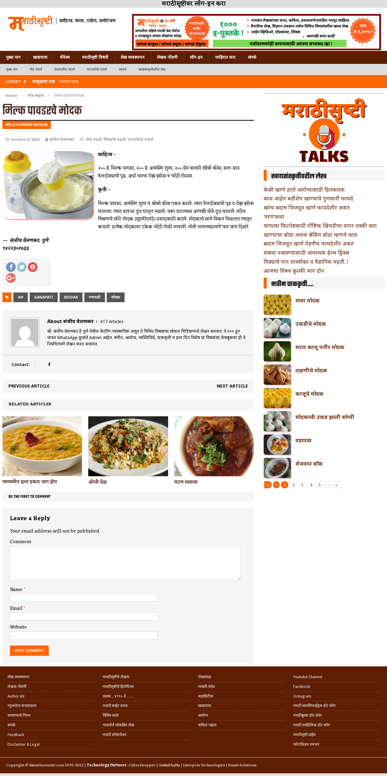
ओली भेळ (97, 482)
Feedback (16, 734)
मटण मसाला (185, 482)
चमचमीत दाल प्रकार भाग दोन (29, 482)
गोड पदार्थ (36, 69)
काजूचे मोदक (309, 393)
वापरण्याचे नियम (19, 715)
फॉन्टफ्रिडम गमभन (306, 744)
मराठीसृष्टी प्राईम (304, 734)
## (20, 297)
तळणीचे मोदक (311, 370)
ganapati (43, 297)
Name (17, 590)
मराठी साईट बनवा (115, 705)
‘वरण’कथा (274, 216)
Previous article (29, 386)
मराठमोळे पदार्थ (97, 69)
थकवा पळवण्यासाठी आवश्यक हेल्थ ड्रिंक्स (306, 252)
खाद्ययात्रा (40, 57)
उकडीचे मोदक (310, 323)
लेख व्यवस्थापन (133, 57)
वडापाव (303, 440)
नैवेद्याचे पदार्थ (114, 139)
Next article (232, 386)
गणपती (94, 297)
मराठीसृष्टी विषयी (95, 57)
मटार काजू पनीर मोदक (319, 347)
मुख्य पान (13, 57)
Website (18, 627)
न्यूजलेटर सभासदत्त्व (22, 705)
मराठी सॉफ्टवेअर (114, 734)
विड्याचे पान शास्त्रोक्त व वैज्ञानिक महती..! (306, 261)
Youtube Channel (307, 677)
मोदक (115, 297)
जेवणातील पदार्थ (64, 69)
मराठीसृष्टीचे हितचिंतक (118, 686)
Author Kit (16, 696)
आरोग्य (203, 715)
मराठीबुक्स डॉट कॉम (307, 715)
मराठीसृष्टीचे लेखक (116, 677)
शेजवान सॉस (309, 463)
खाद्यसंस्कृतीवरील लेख (151, 69)
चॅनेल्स (65, 57)
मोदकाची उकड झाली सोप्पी (324, 417)
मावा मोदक (307, 300)
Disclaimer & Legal (24, 744)
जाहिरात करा (225, 57)
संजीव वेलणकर (62, 139)
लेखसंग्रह (204, 677)
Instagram (302, 696)
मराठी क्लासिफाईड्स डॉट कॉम (314, 705)
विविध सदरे (111, 715)
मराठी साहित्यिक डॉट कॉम (311, 725)
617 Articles (111, 321)
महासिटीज (205, 696)
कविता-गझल (207, 725)
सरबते (122, 69)
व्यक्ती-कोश (206, 686)
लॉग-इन (196, 57)
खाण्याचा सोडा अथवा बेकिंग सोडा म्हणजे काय (310, 234)
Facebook (301, 686)
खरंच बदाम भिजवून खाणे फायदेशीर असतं (307, 207)
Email (17, 608)
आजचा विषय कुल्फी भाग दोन (294, 270)
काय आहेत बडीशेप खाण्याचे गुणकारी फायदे (308, 198)
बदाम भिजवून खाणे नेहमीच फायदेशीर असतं (309, 243)
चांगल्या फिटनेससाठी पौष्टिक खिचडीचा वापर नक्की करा (320, 225)
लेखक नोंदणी (167, 57)
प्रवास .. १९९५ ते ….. (117, 696)
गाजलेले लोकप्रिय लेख (118, 725)
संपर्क (252, 57)
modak (71, 297)
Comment (20, 542)
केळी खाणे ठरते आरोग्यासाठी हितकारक (304, 189)
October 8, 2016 (25, 139)
